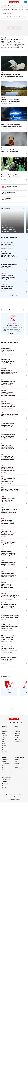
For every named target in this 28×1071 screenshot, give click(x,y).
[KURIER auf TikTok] (21, 722)
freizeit (4, 739)
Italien (2, 571)
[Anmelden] (22, 2)
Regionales (5, 731)
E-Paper (17, 729)
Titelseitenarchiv (6, 772)
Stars (8, 16)
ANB (6, 794)
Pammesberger (18, 741)
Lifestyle (3, 16)
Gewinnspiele (18, 733)
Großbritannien (4, 644)
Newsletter (17, 735)
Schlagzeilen (4, 5)
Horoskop (17, 739)
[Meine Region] (4, 2)
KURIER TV (17, 759)
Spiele (4, 761)
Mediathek (17, 731)
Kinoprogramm (6, 765)
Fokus (3, 741)
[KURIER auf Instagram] (14, 722)
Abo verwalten (6, 779)
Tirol (2, 443)
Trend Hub (3, 37)
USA (2, 72)
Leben (3, 743)
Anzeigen (4, 781)
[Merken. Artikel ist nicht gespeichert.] (26, 49)
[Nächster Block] (26, 208)
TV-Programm (5, 763)
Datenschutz (20, 794)
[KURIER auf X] (17, 722)
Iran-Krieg (14, 9)
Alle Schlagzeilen (14, 296)
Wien (9, 5)
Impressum (12, 794)
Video (2, 487)
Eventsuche (5, 768)
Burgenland (16, 5)
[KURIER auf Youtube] (10, 722)
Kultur (4, 745)
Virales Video (4, 284)
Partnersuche (5, 770)
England (3, 97)
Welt (2, 379)
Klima (3, 750)
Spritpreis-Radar (6, 9)
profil (16, 761)
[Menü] (2, 2)
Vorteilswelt (5, 759)
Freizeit (16, 765)
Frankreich (3, 368)
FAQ (3, 786)
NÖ (12, 5)
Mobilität (4, 752)
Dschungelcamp (23, 16)
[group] (14, 222)
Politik (4, 729)
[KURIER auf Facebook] (7, 722)
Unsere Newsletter (7, 310)
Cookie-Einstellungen (14, 799)
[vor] (26, 17)
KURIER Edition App (20, 768)
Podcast (17, 737)
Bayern (2, 518)
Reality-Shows (14, 16)
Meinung (21, 9)
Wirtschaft (4, 735)
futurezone (17, 763)
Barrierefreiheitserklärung (14, 797)
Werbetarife (5, 783)
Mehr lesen (14, 667)
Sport (3, 733)
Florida (2, 147)
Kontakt (4, 788)
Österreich (23, 5)
